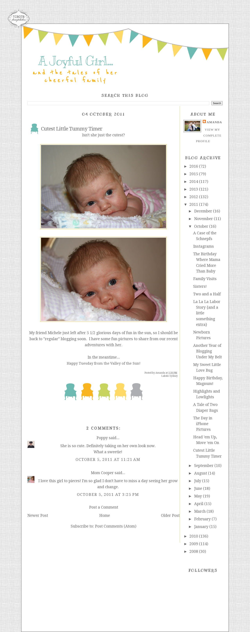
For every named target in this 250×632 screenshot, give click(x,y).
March (200, 511)
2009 (194, 544)
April (199, 504)
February (203, 519)
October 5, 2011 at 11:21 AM (108, 459)
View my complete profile (208, 135)
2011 (194, 204)
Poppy (102, 438)
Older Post (170, 515)
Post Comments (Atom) (115, 526)
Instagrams (203, 246)
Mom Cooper (102, 473)
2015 (194, 174)
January (201, 526)
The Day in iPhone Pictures (202, 424)
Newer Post (37, 515)
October (201, 226)
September (204, 465)
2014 (194, 181)
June (198, 488)
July (198, 481)
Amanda (214, 122)
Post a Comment (103, 507)
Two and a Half (207, 294)
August (201, 473)
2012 (194, 197)
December (203, 211)
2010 (194, 536)
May (198, 496)
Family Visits (205, 279)
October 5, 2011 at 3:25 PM (108, 494)
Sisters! (200, 286)
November (204, 219)
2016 (194, 166)
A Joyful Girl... (75, 61)
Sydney (174, 376)
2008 (194, 551)
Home (104, 515)
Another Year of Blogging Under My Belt (207, 351)
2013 (194, 189)
